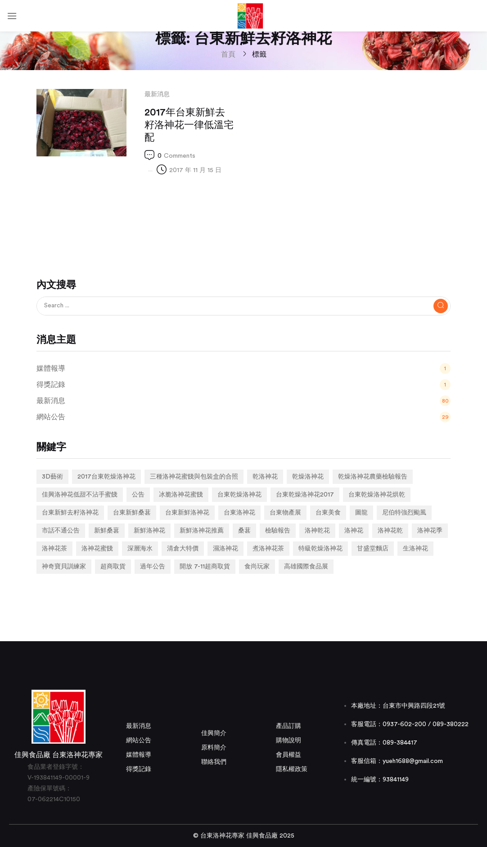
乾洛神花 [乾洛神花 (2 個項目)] (265, 477)
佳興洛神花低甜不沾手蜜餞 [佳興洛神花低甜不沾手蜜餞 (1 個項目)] (79, 495)
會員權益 (288, 755)
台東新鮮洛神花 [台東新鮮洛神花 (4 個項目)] (187, 513)
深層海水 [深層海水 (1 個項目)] (140, 548)
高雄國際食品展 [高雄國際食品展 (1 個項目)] (306, 566)
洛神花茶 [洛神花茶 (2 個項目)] (54, 548)
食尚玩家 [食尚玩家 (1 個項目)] (257, 566)
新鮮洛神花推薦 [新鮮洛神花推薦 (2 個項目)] (202, 531)
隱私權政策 (291, 769)
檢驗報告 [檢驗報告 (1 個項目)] (277, 531)
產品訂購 (288, 726)
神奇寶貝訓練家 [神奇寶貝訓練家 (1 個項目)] (64, 566)
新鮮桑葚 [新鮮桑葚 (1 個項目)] (106, 531)
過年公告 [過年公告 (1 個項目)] (152, 566)
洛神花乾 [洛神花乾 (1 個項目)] (390, 531)
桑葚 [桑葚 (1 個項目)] (244, 531)
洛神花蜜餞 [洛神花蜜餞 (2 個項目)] (97, 548)
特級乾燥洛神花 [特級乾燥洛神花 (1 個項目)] (320, 548)
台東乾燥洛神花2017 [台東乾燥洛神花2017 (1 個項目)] (305, 495)
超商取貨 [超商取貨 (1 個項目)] (113, 566)
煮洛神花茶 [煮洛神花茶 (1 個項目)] (268, 548)
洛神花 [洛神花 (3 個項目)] (353, 531)
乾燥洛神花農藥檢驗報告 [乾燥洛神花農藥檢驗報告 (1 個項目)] (372, 477)
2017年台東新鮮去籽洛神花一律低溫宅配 (189, 124)
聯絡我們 (213, 762)
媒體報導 (138, 755)
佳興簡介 (213, 733)
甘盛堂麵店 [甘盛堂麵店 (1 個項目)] (372, 548)
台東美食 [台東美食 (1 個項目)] (328, 513)
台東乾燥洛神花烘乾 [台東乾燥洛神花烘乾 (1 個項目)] (376, 495)
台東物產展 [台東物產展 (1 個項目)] (285, 513)
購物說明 (288, 740)
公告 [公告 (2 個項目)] (138, 495)
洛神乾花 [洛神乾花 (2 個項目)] (317, 531)
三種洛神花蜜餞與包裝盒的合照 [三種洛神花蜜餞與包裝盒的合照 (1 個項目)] (194, 477)
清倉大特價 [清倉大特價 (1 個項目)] (182, 548)
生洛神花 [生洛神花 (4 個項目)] (415, 548)
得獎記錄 (138, 769)
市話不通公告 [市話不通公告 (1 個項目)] (61, 531)
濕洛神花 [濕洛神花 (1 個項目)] (225, 548)
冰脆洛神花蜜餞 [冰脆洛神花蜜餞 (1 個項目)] (181, 495)
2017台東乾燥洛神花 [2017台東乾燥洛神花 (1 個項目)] (106, 477)
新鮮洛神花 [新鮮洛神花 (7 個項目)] (149, 531)
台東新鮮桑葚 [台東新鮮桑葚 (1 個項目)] (132, 513)
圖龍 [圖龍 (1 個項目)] (361, 513)
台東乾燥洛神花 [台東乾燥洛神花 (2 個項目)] (239, 495)
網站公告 (138, 740)
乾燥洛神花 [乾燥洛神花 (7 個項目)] (308, 477)
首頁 (228, 54)
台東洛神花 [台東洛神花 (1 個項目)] (239, 513)
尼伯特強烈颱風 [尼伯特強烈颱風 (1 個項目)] (404, 513)
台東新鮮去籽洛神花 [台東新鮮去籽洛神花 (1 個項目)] (70, 513)
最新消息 (157, 94)
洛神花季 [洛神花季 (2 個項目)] (429, 531)
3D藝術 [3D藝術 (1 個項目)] (52, 477)
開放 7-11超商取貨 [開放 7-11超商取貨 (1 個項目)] (205, 566)
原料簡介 (213, 748)
